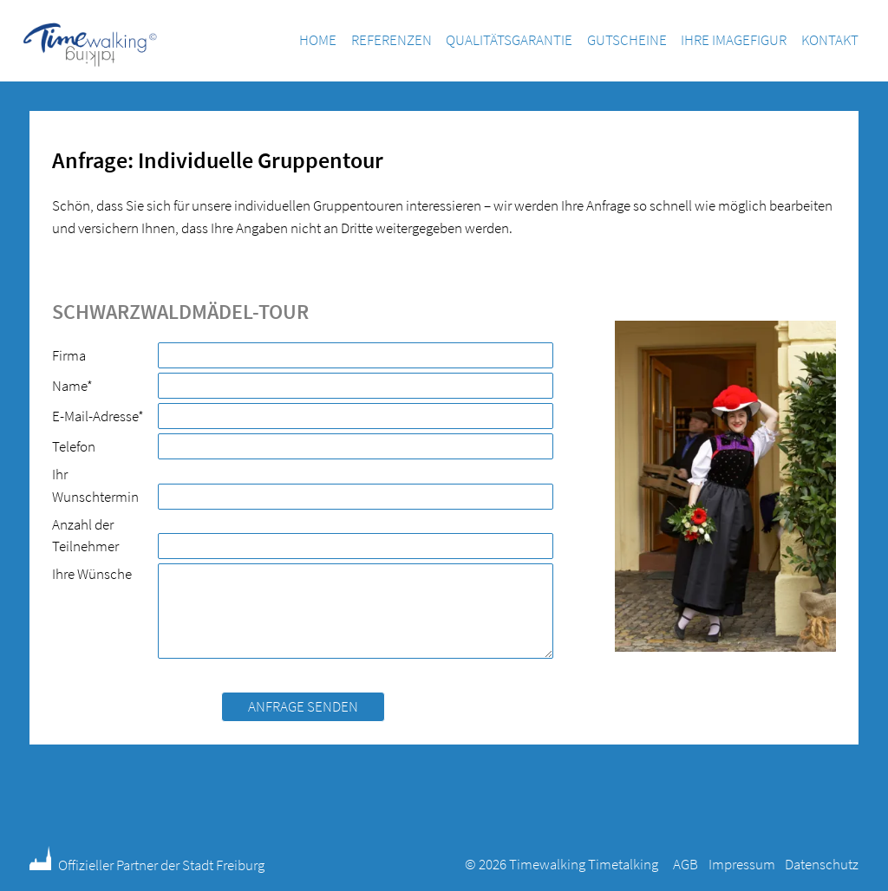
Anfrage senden (303, 706)
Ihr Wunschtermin (95, 485)
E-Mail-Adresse (98, 416)
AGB (685, 864)
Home (317, 39)
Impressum (741, 864)
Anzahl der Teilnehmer (85, 535)
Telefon (73, 446)
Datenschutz (822, 864)
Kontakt (830, 39)
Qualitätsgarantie (509, 39)
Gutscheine (627, 39)
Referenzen (391, 39)
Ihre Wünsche (92, 573)
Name (81, 385)
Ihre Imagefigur (734, 39)
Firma (69, 355)
